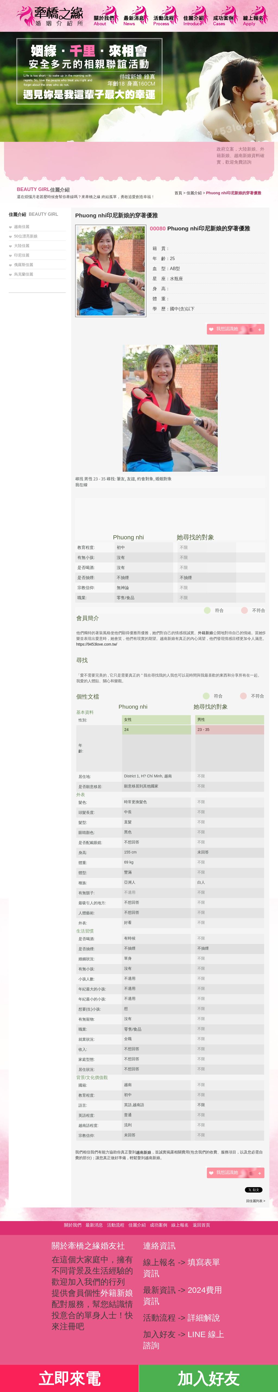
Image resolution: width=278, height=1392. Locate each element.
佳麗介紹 (194, 193)
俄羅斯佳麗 (23, 264)
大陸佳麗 (21, 245)
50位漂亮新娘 (25, 236)
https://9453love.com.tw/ (96, 644)
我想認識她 (227, 328)
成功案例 (158, 1225)
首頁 (178, 193)
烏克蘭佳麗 (23, 274)
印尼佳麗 (21, 255)
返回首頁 (201, 1225)
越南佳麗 (21, 226)
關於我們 (72, 1225)
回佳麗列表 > (255, 1201)
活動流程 (115, 1225)
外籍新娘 (205, 633)
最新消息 (94, 1225)
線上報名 (180, 1225)
